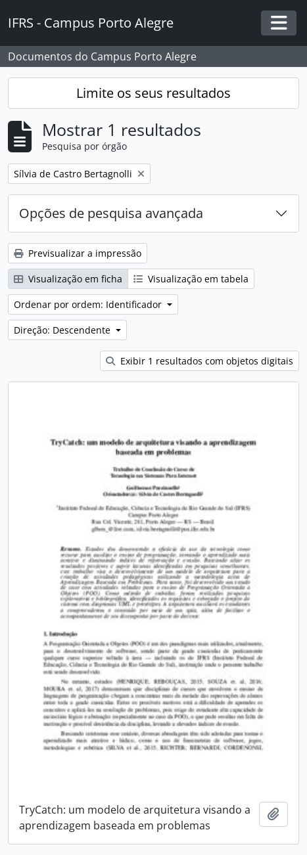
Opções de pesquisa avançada (111, 213)
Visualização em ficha (68, 279)
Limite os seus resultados (153, 93)
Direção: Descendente (63, 330)
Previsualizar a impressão (77, 253)
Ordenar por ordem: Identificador (89, 304)
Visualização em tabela (190, 279)
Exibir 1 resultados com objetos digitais (199, 361)
